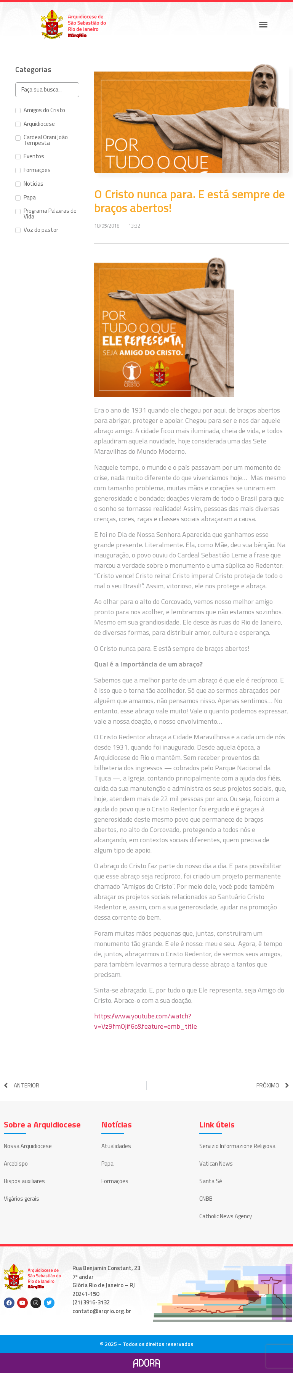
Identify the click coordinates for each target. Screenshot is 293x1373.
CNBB (206, 1198)
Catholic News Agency (225, 1216)
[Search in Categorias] (47, 89)
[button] (263, 24)
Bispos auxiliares (24, 1181)
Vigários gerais (21, 1198)
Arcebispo (16, 1163)
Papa (107, 1163)
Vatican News (216, 1163)
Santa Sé (210, 1181)
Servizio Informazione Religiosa (237, 1146)
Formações (114, 1181)
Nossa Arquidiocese (28, 1146)
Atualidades (116, 1146)
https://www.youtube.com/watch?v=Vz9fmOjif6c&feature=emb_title (145, 1021)
